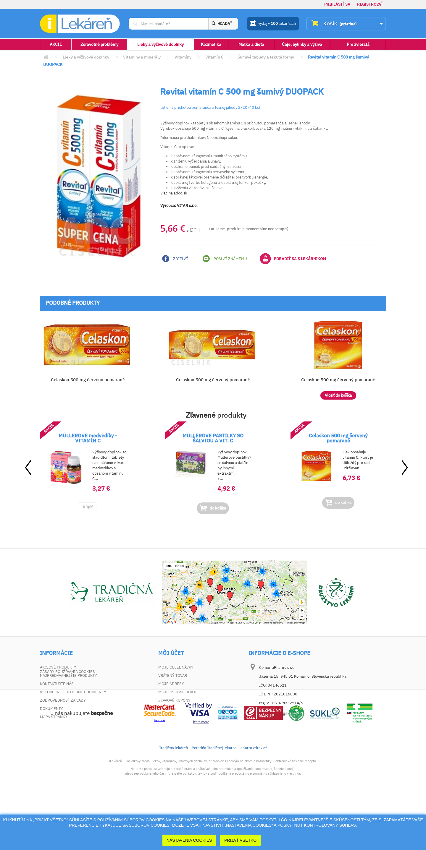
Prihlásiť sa (337, 4)
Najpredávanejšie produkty (68, 675)
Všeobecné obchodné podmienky (73, 692)
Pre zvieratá (358, 44)
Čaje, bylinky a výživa (302, 44)
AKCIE (56, 44)
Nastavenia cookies (189, 840)
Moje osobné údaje (178, 692)
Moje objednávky (175, 667)
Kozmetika (211, 44)
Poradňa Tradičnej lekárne (214, 801)
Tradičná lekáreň (173, 801)
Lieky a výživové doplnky (160, 44)
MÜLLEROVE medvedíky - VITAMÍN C (88, 438)
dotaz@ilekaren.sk (288, 713)
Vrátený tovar (172, 675)
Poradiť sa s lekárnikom (293, 258)
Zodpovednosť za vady (63, 700)
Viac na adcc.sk (173, 193)
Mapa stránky (53, 716)
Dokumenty (51, 708)
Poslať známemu (225, 258)
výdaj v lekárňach (273, 24)
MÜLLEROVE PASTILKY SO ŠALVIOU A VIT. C (213, 438)
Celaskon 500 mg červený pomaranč (88, 379)
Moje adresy (171, 683)
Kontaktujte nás (57, 683)
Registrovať (370, 4)
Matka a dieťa (251, 44)
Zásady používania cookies (67, 725)
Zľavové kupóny (174, 700)
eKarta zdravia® (254, 801)
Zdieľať (175, 258)
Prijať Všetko (240, 840)
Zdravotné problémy (99, 44)
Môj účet (171, 653)
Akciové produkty (58, 667)
